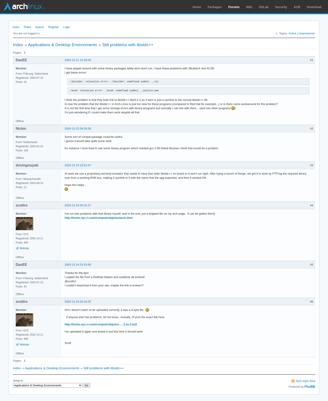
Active (292, 33)
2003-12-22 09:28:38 (78, 128)
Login (66, 27)
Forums (233, 7)
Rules (27, 27)
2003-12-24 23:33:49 (78, 264)
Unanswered (306, 33)
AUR (297, 7)
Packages (215, 7)
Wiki (249, 7)
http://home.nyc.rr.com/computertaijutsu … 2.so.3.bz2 (101, 324)
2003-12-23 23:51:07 (78, 165)
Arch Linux (24, 6)
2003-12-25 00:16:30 (78, 301)
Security (281, 7)
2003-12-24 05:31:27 (78, 205)
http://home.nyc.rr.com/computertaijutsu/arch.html (98, 217)
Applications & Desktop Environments (62, 44)
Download (314, 7)
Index (16, 27)
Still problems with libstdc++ (127, 44)
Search (39, 27)
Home (197, 7)
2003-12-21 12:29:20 (78, 60)
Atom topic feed (305, 381)
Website (24, 248)
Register (53, 27)
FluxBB (309, 386)
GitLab (263, 7)
